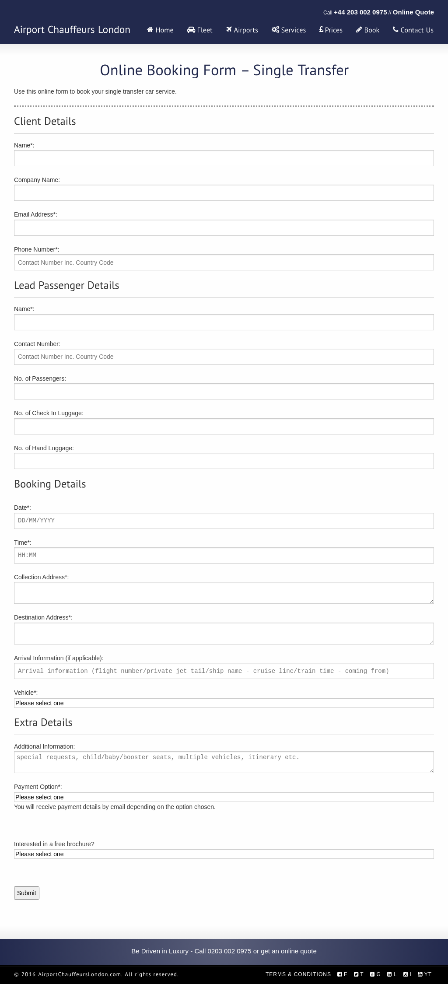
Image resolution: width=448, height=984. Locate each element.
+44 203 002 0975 (360, 12)
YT (425, 974)
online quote (299, 951)
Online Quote (413, 12)
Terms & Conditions (298, 974)
